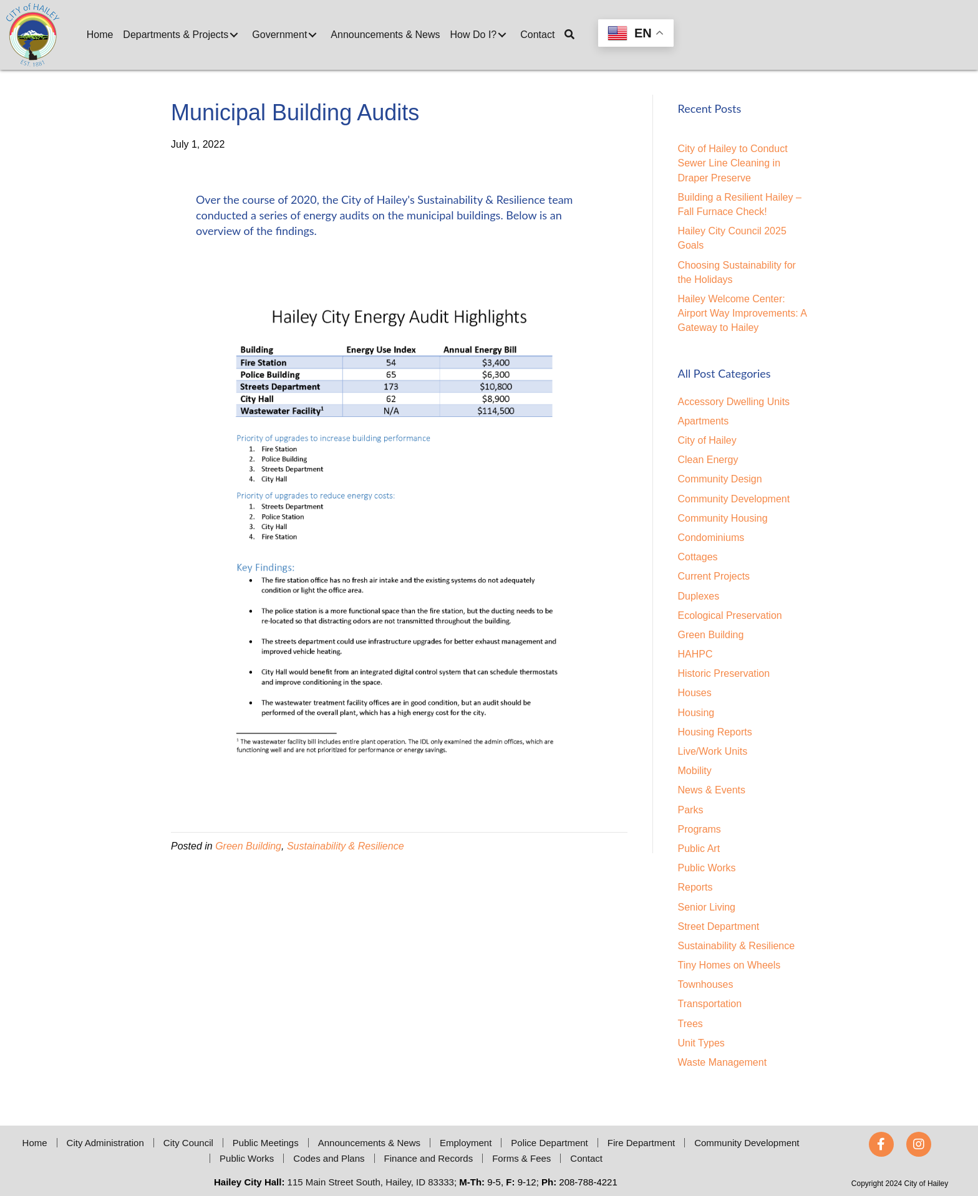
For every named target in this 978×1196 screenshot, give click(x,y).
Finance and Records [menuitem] (428, 1158)
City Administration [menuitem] (105, 1142)
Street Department (719, 926)
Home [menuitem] (34, 1142)
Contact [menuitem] (586, 1158)
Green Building (248, 846)
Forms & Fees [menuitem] (521, 1158)
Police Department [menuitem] (549, 1142)
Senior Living (707, 907)
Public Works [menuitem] (247, 1158)
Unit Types (701, 1043)
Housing (696, 712)
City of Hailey (707, 440)
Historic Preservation (724, 673)
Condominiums (711, 537)
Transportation (710, 1003)
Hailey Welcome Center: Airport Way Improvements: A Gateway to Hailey (742, 313)
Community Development (734, 499)
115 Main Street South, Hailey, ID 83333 (371, 1182)
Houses (695, 692)
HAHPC (695, 654)
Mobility (695, 770)
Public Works (707, 868)
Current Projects (714, 576)
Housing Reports (715, 732)
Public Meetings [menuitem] (266, 1142)
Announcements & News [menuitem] (369, 1142)
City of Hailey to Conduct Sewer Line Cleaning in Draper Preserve (733, 163)
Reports (695, 887)
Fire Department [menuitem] (641, 1142)
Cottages (698, 557)
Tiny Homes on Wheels (729, 965)
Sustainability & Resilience (345, 846)
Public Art (699, 848)
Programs (699, 829)
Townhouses (706, 984)
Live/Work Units (713, 751)
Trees (690, 1023)
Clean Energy (708, 459)
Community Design (720, 479)
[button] (234, 35)
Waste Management (722, 1062)
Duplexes (699, 596)
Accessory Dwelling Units (734, 401)
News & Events (711, 790)
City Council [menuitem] (188, 1142)
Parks (691, 810)
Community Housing (723, 518)
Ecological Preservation (730, 615)
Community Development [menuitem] (746, 1142)
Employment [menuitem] (465, 1142)
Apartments (703, 421)
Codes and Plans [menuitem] (328, 1158)
